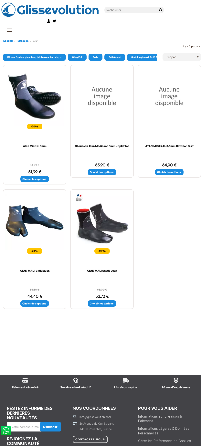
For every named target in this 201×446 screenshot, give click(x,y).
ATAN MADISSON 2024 (102, 271)
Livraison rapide (125, 388)
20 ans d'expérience (176, 388)
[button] (34, 179)
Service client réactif (75, 388)
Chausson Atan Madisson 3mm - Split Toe (102, 146)
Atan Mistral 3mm (35, 146)
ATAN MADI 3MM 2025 (35, 271)
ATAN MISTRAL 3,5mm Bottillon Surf (169, 146)
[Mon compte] (48, 21)
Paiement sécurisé (25, 388)
